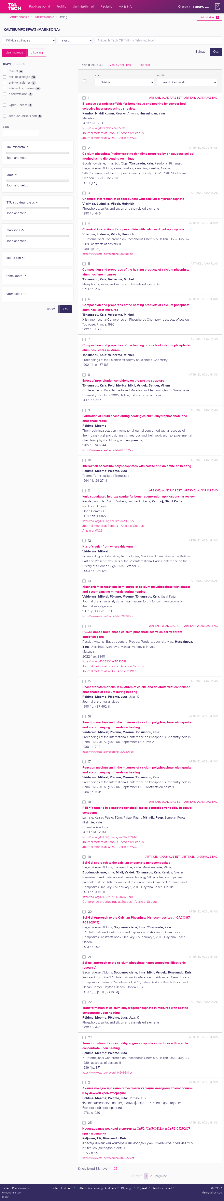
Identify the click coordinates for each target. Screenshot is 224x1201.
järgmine (161, 1176)
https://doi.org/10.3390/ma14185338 (104, 128)
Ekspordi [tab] (144, 65)
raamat (16, 71)
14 (89, 626)
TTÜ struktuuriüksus (22, 203)
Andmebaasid (19, 17)
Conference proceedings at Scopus (107, 902)
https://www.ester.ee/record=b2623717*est (108, 450)
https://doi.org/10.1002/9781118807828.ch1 (107, 897)
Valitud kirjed (209, 17)
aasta (6, 126)
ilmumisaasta (17, 147)
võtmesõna (16, 294)
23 (90, 1037)
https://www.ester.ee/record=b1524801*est (107, 616)
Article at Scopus (132, 133)
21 (89, 957)
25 (90, 1123)
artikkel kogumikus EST (162, 856)
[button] (216, 6)
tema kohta (16, 276)
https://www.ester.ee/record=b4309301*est (108, 751)
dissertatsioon (21, 94)
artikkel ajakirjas (22, 77)
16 (89, 717)
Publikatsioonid (43, 17)
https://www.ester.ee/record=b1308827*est (108, 1158)
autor (12, 175)
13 (89, 581)
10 (89, 460)
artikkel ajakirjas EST (165, 97)
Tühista (201, 52)
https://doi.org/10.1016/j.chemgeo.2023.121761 (109, 837)
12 (89, 541)
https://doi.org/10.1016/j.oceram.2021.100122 (108, 521)
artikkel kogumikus (25, 88)
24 (90, 1082)
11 (89, 491)
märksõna (15, 230)
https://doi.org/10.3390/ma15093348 (104, 661)
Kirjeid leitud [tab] (92, 65)
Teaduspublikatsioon (25, 116)
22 (90, 1002)
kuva (97, 75)
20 (90, 912)
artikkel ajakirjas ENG (201, 97)
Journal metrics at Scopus (100, 133)
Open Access (20, 105)
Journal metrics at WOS (98, 138)
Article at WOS (127, 138)
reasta (161, 75)
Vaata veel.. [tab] (120, 65)
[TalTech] (14, 6)
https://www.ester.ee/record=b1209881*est (107, 254)
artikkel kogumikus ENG (200, 856)
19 (89, 857)
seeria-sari (15, 258)
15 (89, 681)
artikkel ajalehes (22, 83)
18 (89, 802)
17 (89, 762)
